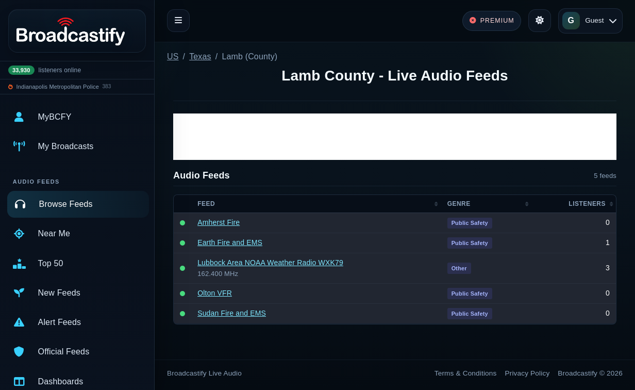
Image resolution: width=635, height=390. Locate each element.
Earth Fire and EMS (229, 242)
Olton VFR (214, 293)
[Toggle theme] (539, 20)
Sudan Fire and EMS (231, 313)
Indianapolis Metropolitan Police (57, 87)
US (173, 56)
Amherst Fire (218, 222)
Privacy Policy (527, 373)
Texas (200, 56)
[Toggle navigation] (178, 20)
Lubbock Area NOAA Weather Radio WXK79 (270, 262)
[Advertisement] (394, 136)
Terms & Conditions (466, 373)
